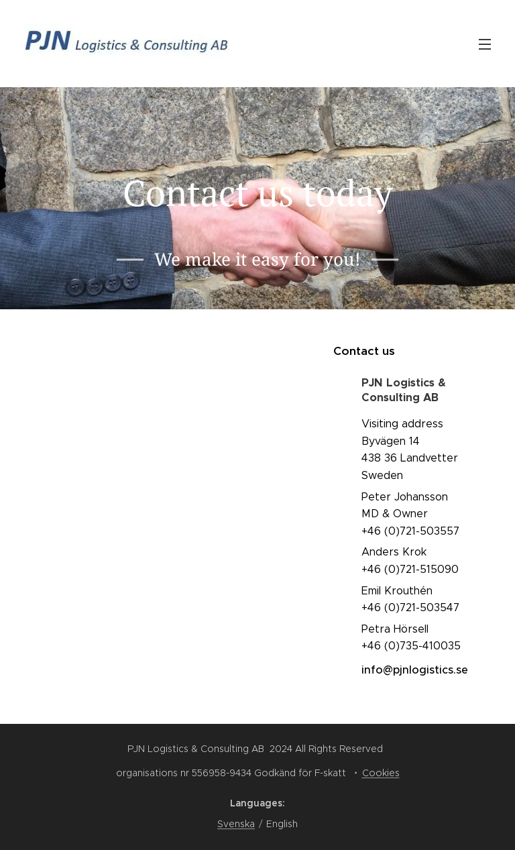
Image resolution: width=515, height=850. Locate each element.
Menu (485, 44)
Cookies (381, 773)
